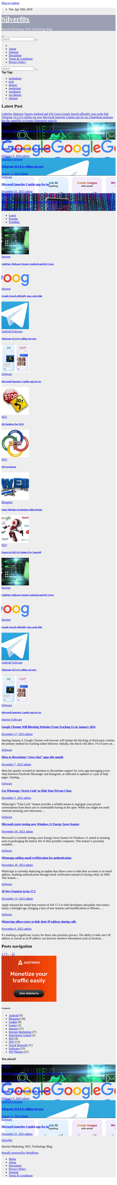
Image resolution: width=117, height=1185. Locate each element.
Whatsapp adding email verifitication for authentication (36, 857)
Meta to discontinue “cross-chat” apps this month (32, 757)
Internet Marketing (20, 1031)
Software (17, 159)
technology (15, 78)
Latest (12, 215)
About (12, 48)
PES (11, 1038)
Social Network (18, 1045)
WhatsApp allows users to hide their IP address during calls (38, 921)
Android (6, 159)
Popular (13, 218)
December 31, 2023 (13, 191)
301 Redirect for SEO (12, 424)
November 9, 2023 (12, 928)
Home (12, 1159)
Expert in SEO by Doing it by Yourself (21, 552)
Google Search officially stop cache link (26, 148)
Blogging (6, 502)
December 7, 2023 (12, 764)
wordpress (15, 91)
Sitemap (13, 52)
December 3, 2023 (12, 797)
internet (13, 98)
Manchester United (20, 1035)
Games (13, 1025)
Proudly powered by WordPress (19, 1152)
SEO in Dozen (8, 466)
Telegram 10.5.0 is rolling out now (22, 166)
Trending (14, 222)
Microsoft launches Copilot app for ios (25, 184)
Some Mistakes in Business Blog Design (21, 509)
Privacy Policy (17, 62)
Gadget (13, 1022)
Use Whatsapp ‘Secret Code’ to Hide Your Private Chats (36, 790)
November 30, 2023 (13, 831)
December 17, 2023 (13, 734)
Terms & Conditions (21, 58)
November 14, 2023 (13, 898)
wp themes (15, 95)
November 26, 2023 (13, 865)
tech (11, 81)
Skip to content (10, 3)
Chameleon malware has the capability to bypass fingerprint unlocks (44, 202)
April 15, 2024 (10, 138)
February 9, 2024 (11, 156)
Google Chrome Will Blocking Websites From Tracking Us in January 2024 (48, 726)
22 (13, 954)
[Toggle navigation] (2, 36)
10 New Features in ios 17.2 (18, 891)
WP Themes (16, 1051)
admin (23, 138)
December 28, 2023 (13, 209)
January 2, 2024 (11, 173)
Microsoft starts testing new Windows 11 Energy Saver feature (40, 824)
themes (13, 85)
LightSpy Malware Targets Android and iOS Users (33, 131)
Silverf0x (15, 19)
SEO (4, 416)
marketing (15, 88)
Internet (6, 123)
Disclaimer (15, 55)
